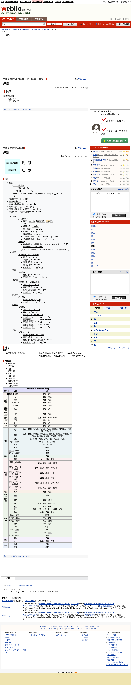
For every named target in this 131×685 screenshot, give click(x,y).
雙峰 (15, 545)
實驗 (48, 248)
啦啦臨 (42, 427)
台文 (29, 313)
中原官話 (5, 411)
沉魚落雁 (96, 165)
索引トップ (8, 109)
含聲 (47, 434)
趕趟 (93, 249)
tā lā (77, 351)
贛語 (11, 201)
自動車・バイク (69, 624)
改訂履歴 (106, 604)
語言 (5, 389)
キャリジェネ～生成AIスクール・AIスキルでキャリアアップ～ (117, 662)
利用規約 (8, 640)
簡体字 (6, 96)
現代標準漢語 (18, 185)
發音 (35, 248)
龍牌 (95, 178)
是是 (50, 522)
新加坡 (15, 403)
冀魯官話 (5, 407)
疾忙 (10, 374)
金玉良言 (96, 174)
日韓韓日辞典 (48, 2)
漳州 (33, 320)
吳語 (11, 211)
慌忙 (10, 371)
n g (36, 258)
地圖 (46, 387)
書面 (15, 361)
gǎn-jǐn (40, 230)
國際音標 (30, 238)
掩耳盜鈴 (96, 181)
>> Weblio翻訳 (123, 189)
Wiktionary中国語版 (13, 148)
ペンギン (97, 315)
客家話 (26, 288)
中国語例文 (23, 19)
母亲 (95, 337)
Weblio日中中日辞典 (30, 604)
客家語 (12, 204)
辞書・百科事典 (91, 626)
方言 (38, 387)
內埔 (16, 465)
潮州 (15, 522)
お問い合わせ (61, 633)
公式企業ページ (87, 633)
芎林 (18, 480)
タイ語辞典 (111, 653)
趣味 (55, 626)
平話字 (18, 206)
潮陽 (17, 527)
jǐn (52, 221)
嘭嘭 (52, 434)
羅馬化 (33, 338)
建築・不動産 (89, 624)
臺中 (11, 475)
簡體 (9, 170)
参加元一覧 (30, 599)
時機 (14, 351)
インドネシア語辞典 (114, 650)
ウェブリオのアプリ (38, 633)
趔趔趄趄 (94, 226)
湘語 (5, 543)
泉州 (33, 318)
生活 (40, 626)
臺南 (15, 510)
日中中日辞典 (37, 2)
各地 (34, 387)
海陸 (13, 472)
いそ (14, 99)
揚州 (15, 421)
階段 (51, 248)
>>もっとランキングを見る (118, 348)
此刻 (50, 498)
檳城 (12, 513)
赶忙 (16, 379)
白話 (14, 392)
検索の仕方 (9, 635)
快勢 (45, 437)
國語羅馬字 (27, 233)
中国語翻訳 (39, 19)
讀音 (43, 221)
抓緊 (47, 539)
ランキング (26, 109)
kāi (80, 351)
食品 (72, 626)
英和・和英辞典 (25, 2)
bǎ (74, 351)
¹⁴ (41, 238)
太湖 (20, 330)
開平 (12, 440)
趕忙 (10, 379)
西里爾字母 (25, 194)
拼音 (18, 188)
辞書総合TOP (126, 2)
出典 (56, 88)
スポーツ (61, 626)
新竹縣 (11, 470)
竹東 (18, 470)
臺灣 (15, 398)
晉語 (5, 490)
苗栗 (31, 281)
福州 (15, 498)
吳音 (25, 335)
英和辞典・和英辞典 (114, 638)
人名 (77, 626)
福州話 (21, 296)
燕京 (5, 398)
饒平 (13, 482)
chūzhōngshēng (101, 330)
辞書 (2, 2)
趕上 (93, 233)
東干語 (16, 194)
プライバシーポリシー (13, 643)
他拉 (46, 351)
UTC (84, 88)
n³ (37, 266)
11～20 (110, 308)
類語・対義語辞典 (11, 2)
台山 (15, 437)
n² (40, 238)
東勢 (16, 475)
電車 (60, 624)
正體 (7, 163)
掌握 (10, 351)
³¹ (36, 291)
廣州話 (26, 261)
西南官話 (5, 417)
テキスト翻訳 (96, 189)
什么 (95, 312)
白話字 (24, 204)
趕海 (93, 243)
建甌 (15, 493)
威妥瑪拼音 (27, 228)
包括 (28, 281)
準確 (65, 248)
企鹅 (95, 323)
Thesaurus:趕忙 (99, 160)
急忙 (10, 366)
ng (33, 206)
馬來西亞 (15, 401)
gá (48, 221)
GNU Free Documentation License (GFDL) (99, 602)
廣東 (25, 264)
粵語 (11, 199)
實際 (40, 221)
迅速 (19, 351)
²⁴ (40, 276)
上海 (16, 211)
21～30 (123, 308)
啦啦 (35, 427)
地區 (15, 389)
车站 (95, 334)
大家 (40, 354)
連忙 (10, 384)
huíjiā (84, 354)
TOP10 (96, 308)
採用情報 (85, 638)
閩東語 (12, 206)
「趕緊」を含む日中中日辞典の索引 (20, 583)
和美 (35, 281)
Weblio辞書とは (10, 633)
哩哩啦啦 (62, 427)
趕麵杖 (94, 256)
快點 (95, 168)
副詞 (8, 91)
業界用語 (43, 624)
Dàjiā (73, 354)
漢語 (25, 238)
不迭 (12, 364)
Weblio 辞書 (6, 29)
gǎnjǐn (26, 188)
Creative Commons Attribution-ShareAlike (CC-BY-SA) (59, 602)
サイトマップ (10, 645)
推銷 (95, 171)
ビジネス (35, 624)
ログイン (115, 2)
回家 (48, 354)
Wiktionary (82, 79)
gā (25, 206)
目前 (38, 248)
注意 (23, 248)
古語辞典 (58, 2)
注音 (18, 191)
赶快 (16, 381)
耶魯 (25, 231)
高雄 (33, 325)
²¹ (48, 238)
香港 (34, 254)
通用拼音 (27, 226)
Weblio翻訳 (111, 640)
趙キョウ (94, 266)
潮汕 (18, 533)
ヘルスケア (48, 626)
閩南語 (12, 209)
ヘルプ (7, 638)
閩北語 (5, 493)
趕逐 (93, 253)
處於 (44, 248)
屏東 (11, 465)
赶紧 (12, 96)
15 (85, 156)
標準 (20, 254)
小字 (29, 335)
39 (81, 88)
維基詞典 (35, 194)
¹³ (38, 276)
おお (10, 99)
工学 (81, 624)
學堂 (25, 211)
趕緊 (100, 604)
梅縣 (15, 457)
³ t (42, 340)
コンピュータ (52, 624)
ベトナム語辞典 (113, 655)
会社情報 (85, 635)
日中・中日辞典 (8, 19)
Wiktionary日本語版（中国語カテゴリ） (37, 29)
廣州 (29, 254)
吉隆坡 (11, 448)
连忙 (16, 384)
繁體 (11, 163)
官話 (11, 183)
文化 (35, 626)
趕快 (10, 381)
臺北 (33, 323)
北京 (15, 395)
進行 (23, 351)
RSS (75, 671)
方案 (34, 288)
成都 (15, 415)
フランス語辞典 (113, 648)
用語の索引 (17, 109)
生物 (68, 626)
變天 (95, 184)
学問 (97, 624)
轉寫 (41, 194)
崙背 (16, 485)
